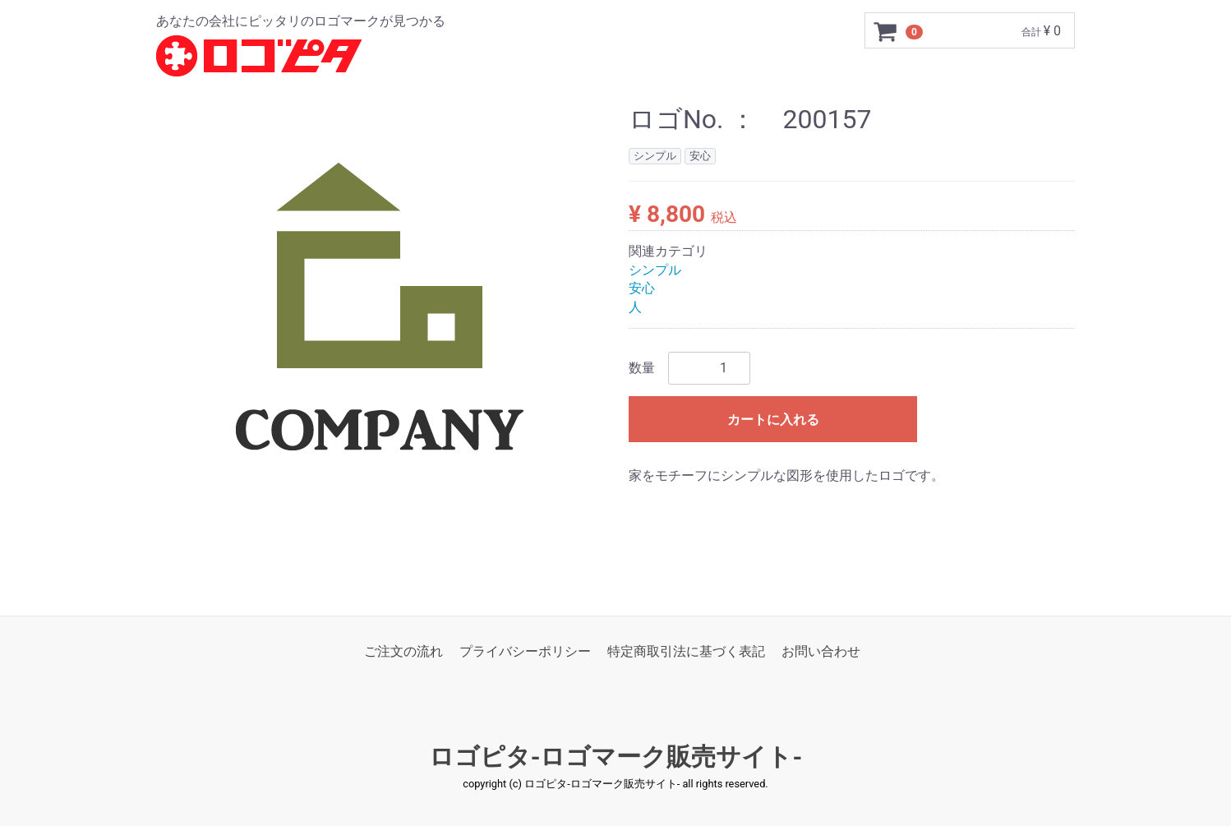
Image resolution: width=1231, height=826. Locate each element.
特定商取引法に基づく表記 (686, 651)
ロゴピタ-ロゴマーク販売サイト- (616, 757)
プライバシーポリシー (525, 651)
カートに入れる (773, 419)
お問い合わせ (820, 651)
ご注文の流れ (403, 651)
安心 (642, 289)
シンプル (655, 270)
